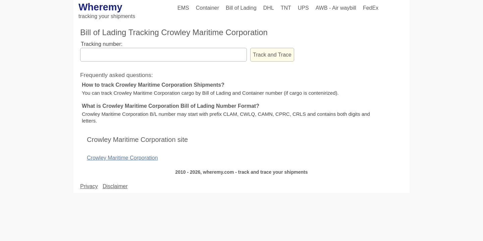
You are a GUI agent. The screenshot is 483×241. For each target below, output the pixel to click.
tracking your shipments (106, 16)
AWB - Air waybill (336, 8)
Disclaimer (115, 186)
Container (207, 8)
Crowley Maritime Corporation (122, 158)
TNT (286, 8)
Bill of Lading (241, 8)
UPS (303, 8)
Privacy (89, 186)
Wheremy (100, 7)
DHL (268, 8)
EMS (183, 8)
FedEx (370, 8)
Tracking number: (101, 44)
